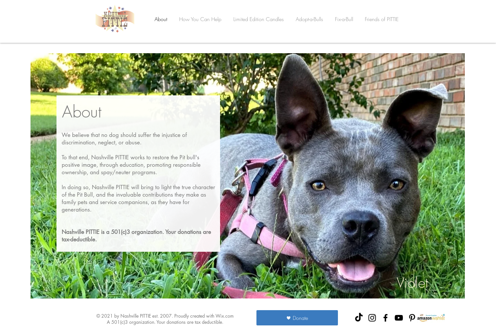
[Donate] (297, 317)
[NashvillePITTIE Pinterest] (412, 318)
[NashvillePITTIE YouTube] (399, 318)
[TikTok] (359, 318)
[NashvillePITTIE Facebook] (385, 318)
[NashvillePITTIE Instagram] (372, 318)
